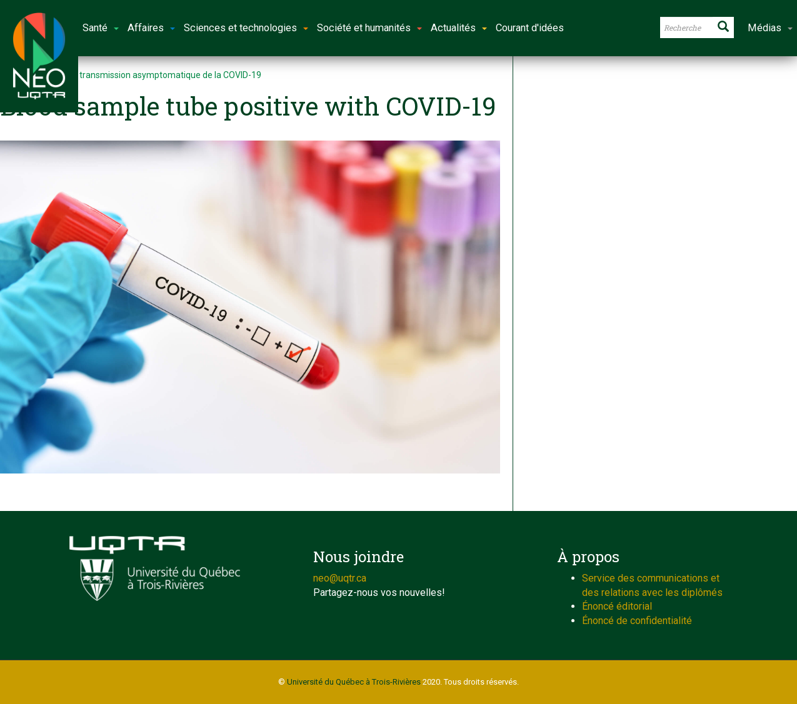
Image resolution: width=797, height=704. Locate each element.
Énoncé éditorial (617, 606)
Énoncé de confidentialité (637, 621)
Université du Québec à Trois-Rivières (354, 682)
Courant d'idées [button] (530, 28)
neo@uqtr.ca (339, 578)
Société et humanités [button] (369, 28)
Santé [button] (101, 28)
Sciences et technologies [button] (246, 28)
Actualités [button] (459, 28)
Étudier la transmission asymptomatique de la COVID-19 (151, 75)
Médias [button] (770, 28)
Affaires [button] (151, 28)
